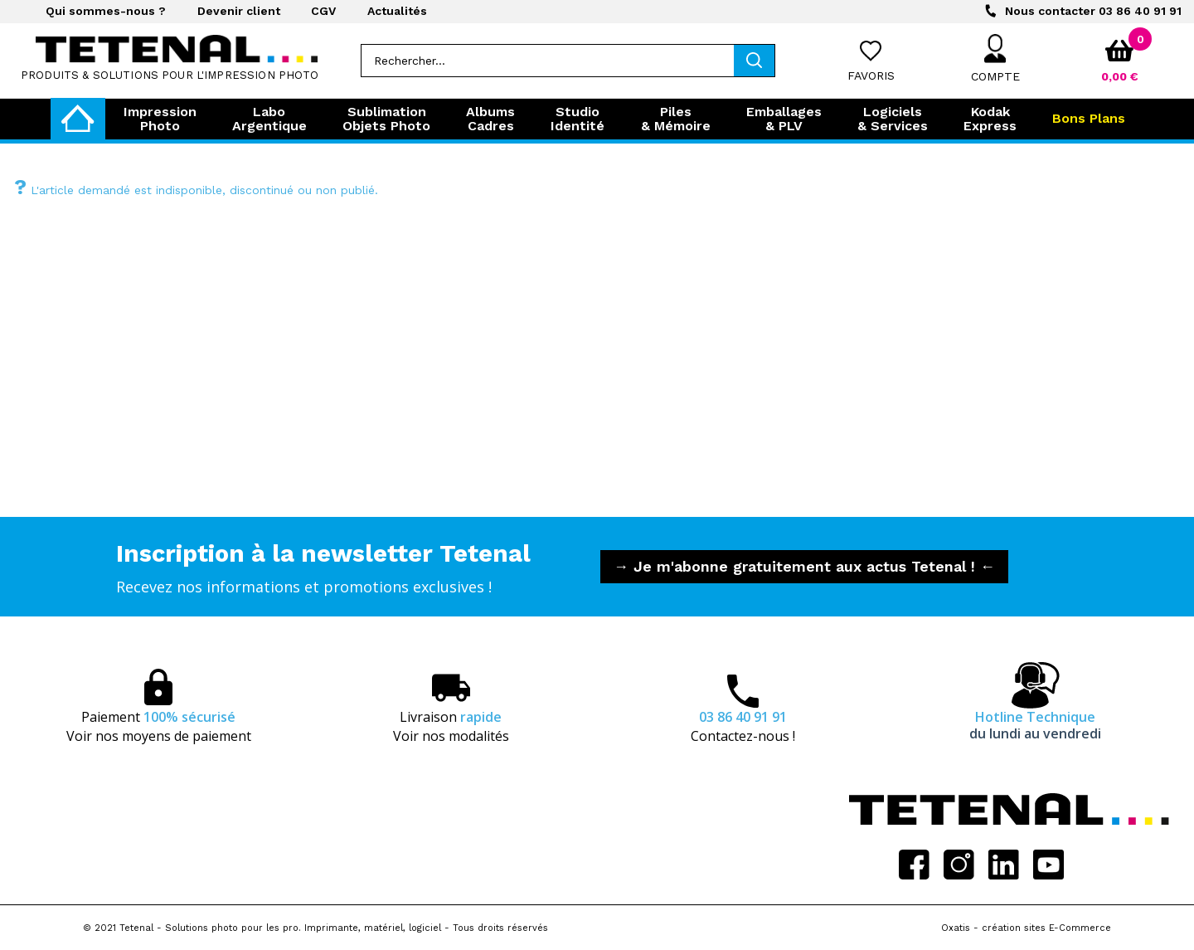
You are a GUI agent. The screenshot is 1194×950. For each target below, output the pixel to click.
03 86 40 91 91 (1093, 10)
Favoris (871, 75)
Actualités (397, 10)
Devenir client (238, 10)
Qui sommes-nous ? (106, 10)
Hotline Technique (1035, 725)
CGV (323, 10)
